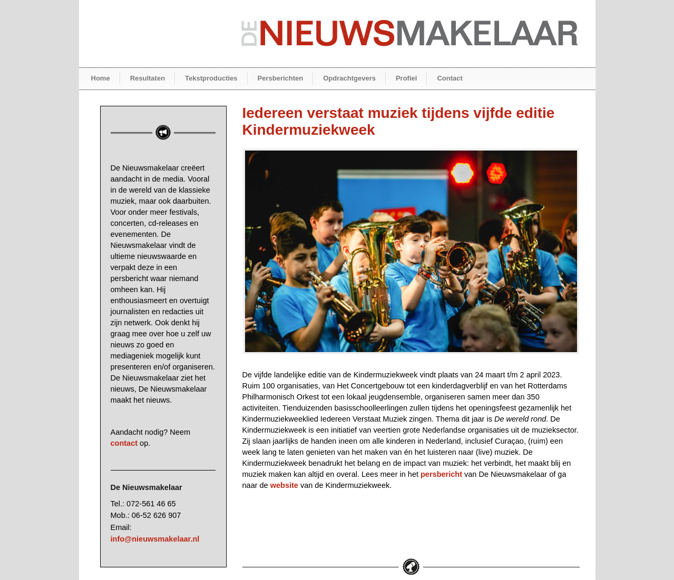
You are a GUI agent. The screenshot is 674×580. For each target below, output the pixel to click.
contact (124, 443)
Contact (449, 78)
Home (100, 78)
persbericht (441, 474)
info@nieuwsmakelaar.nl (155, 539)
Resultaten (147, 78)
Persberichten (281, 78)
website (284, 485)
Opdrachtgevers (349, 78)
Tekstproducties (211, 78)
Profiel (406, 78)
